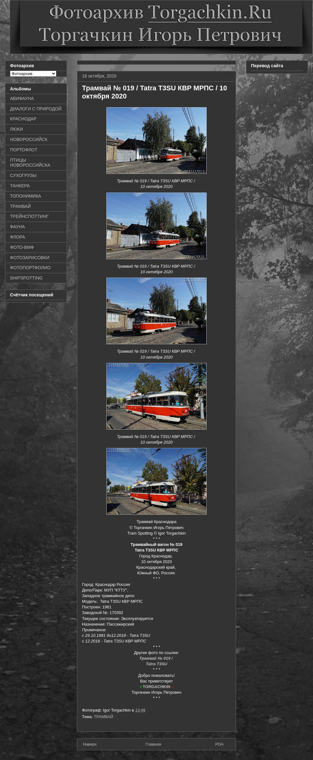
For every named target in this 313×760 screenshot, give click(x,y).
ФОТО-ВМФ (22, 247)
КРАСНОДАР (23, 118)
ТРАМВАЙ (103, 716)
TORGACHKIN (156, 686)
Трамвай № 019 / (156, 658)
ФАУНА (17, 226)
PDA (219, 744)
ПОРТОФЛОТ (23, 149)
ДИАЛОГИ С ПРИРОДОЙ (35, 108)
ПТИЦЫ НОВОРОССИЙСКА (30, 163)
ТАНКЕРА (20, 185)
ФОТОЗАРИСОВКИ (29, 257)
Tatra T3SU (156, 664)
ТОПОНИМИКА (25, 196)
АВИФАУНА (22, 98)
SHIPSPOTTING (26, 277)
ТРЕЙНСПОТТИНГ (29, 216)
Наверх (90, 744)
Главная (153, 744)
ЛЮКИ (16, 129)
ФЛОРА (17, 236)
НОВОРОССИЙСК (28, 139)
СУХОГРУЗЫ (23, 175)
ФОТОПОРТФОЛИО (30, 267)
